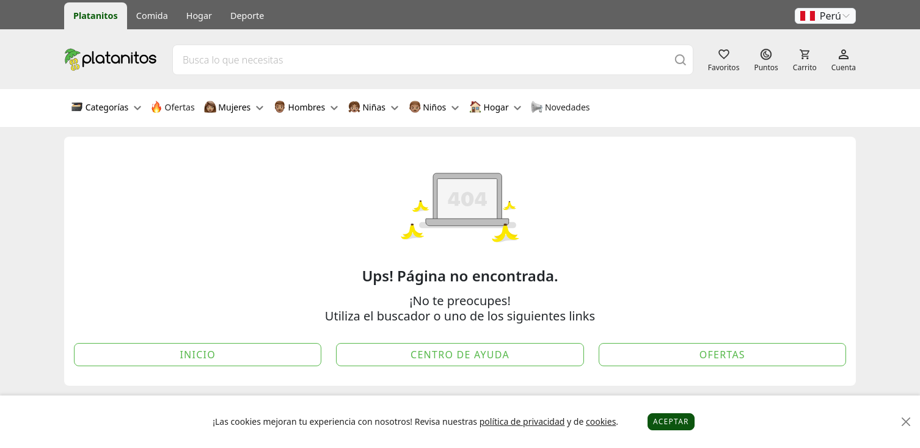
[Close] (906, 422)
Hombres (306, 108)
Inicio (198, 354)
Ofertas (172, 108)
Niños (434, 108)
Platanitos (95, 15)
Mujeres (233, 108)
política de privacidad (522, 421)
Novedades (560, 108)
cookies (601, 421)
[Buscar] (680, 59)
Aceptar (671, 421)
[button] (825, 16)
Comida (152, 15)
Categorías (106, 108)
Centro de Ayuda (460, 354)
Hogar (199, 15)
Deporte (247, 15)
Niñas (373, 108)
